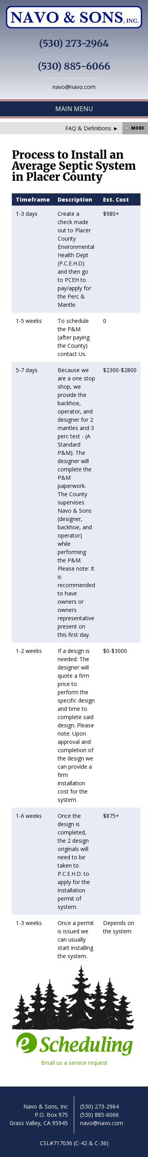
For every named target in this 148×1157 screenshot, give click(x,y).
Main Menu (74, 108)
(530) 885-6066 (74, 66)
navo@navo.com (74, 87)
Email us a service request (74, 1049)
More (137, 128)
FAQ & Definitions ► (91, 128)
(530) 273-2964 (74, 43)
